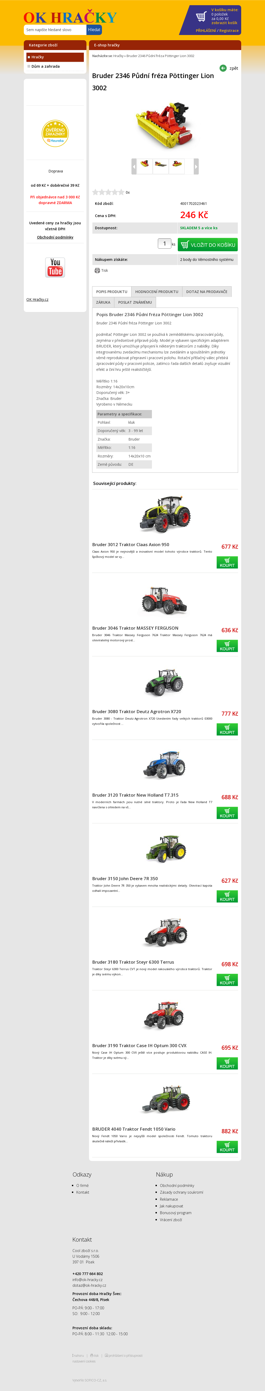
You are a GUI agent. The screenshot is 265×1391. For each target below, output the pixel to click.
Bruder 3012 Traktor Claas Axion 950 (130, 544)
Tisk (104, 270)
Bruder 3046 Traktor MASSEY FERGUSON (135, 628)
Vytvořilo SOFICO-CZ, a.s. (89, 1380)
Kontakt (82, 1192)
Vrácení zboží (171, 1219)
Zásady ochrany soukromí (181, 1192)
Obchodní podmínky (55, 237)
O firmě (82, 1185)
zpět (234, 68)
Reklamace (169, 1199)
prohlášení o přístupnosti (126, 1355)
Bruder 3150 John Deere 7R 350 (125, 878)
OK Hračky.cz (37, 299)
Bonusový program (176, 1212)
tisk (96, 1355)
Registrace (229, 30)
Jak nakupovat (171, 1206)
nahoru (79, 1355)
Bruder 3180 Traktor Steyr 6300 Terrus (133, 962)
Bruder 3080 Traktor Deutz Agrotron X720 (136, 711)
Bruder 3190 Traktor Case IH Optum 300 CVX (139, 1045)
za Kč (224, 16)
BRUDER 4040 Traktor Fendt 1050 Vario (133, 1129)
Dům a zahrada (46, 66)
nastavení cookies (83, 1361)
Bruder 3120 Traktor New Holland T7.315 (135, 795)
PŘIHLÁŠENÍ (206, 30)
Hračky (38, 56)
